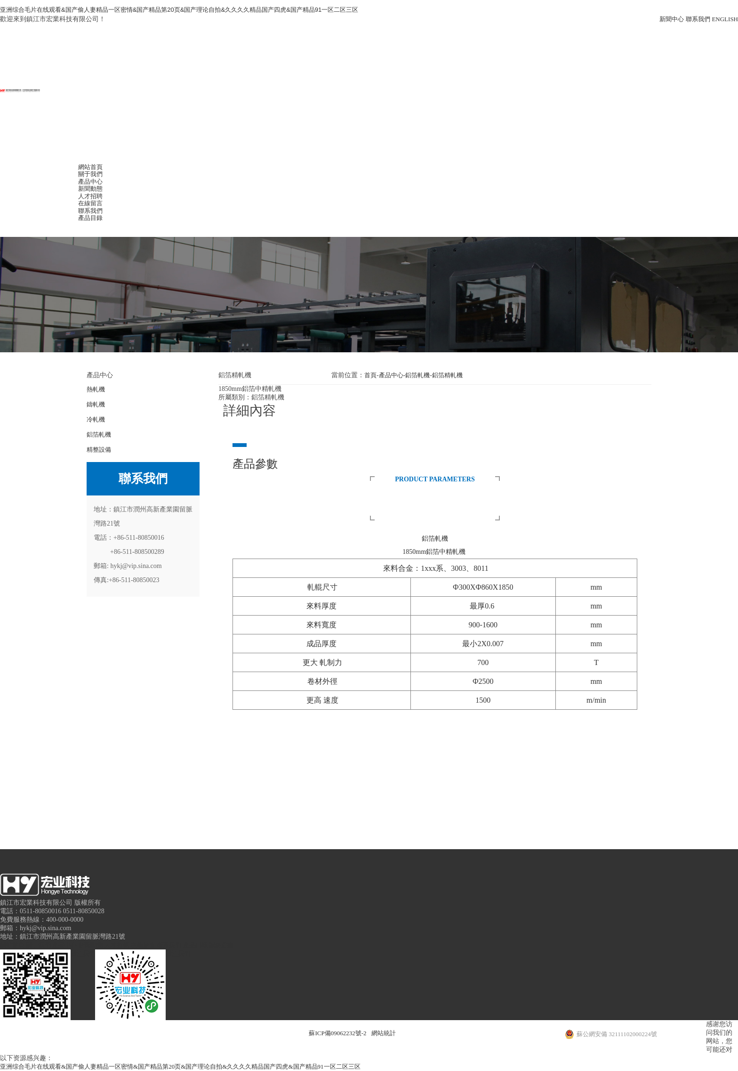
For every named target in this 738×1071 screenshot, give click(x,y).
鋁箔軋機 (417, 375)
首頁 (370, 375)
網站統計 (383, 1033)
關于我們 (90, 174)
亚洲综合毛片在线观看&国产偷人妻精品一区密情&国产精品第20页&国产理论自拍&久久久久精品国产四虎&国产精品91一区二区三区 (179, 9)
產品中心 (90, 181)
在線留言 (90, 203)
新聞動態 (90, 188)
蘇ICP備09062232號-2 (337, 1033)
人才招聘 (90, 196)
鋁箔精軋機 (447, 375)
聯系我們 (698, 19)
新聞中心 (671, 19)
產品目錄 (90, 217)
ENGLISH (725, 19)
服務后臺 (221, 945)
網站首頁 (90, 166)
